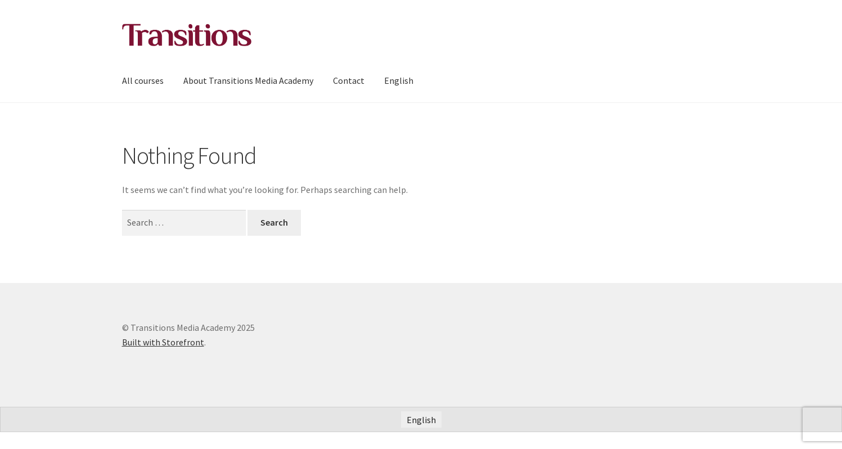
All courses (143, 80)
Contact (348, 80)
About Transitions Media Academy (248, 80)
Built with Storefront (163, 342)
